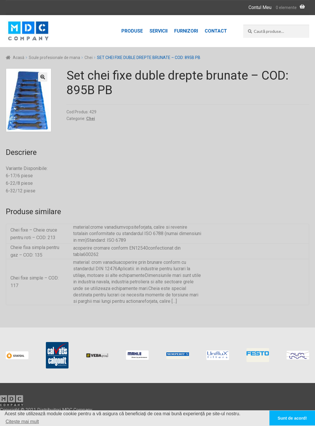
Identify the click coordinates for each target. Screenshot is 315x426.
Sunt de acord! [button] (292, 418)
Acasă (18, 57)
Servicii (159, 31)
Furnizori (186, 31)
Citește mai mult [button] (22, 421)
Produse (132, 31)
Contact (216, 31)
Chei (88, 57)
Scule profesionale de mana (54, 57)
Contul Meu (260, 7)
